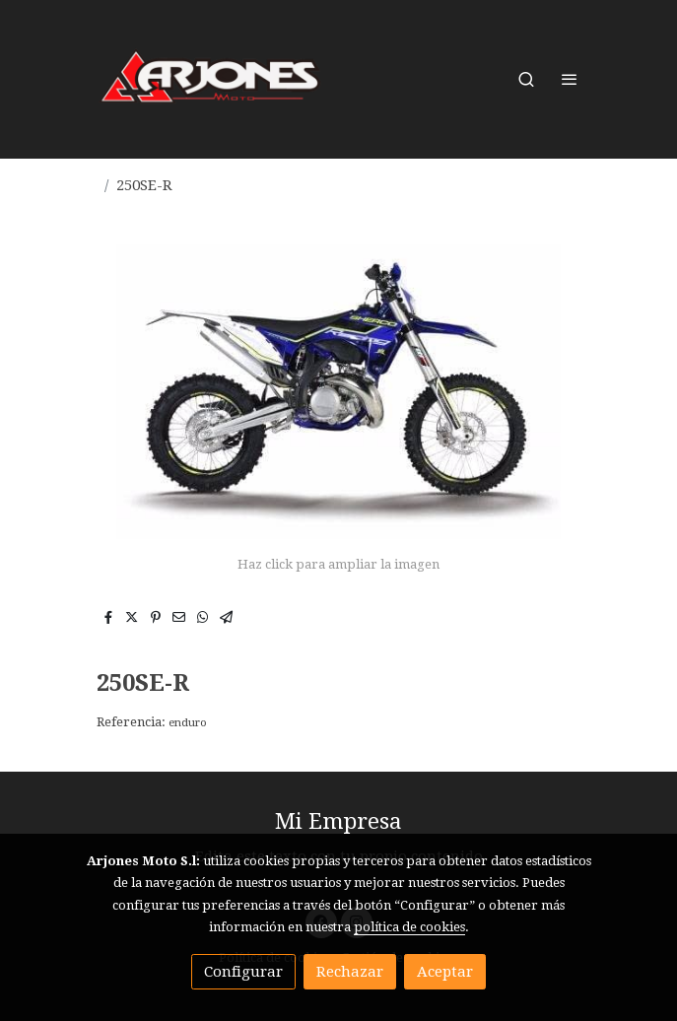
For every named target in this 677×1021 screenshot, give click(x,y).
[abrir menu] (569, 79)
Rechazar (349, 972)
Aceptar (445, 972)
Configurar (243, 972)
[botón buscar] (526, 79)
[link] (211, 79)
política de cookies (409, 926)
